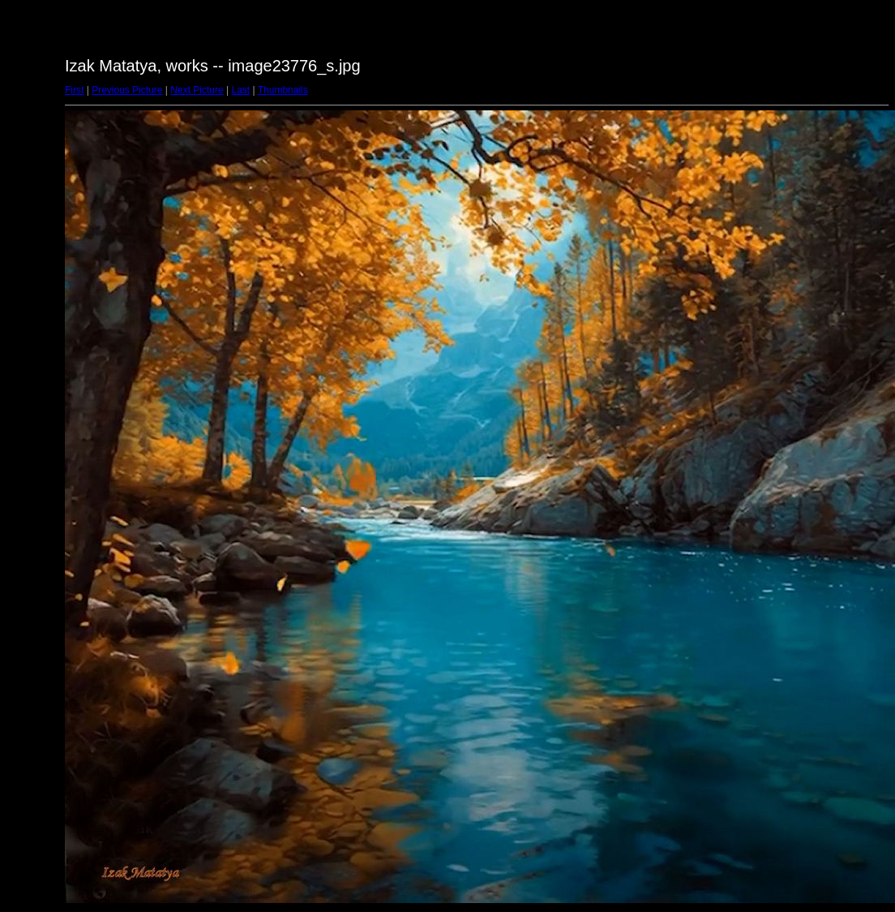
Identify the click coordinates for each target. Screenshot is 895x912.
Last (240, 90)
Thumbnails (283, 90)
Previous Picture (127, 90)
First (74, 90)
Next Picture (196, 90)
